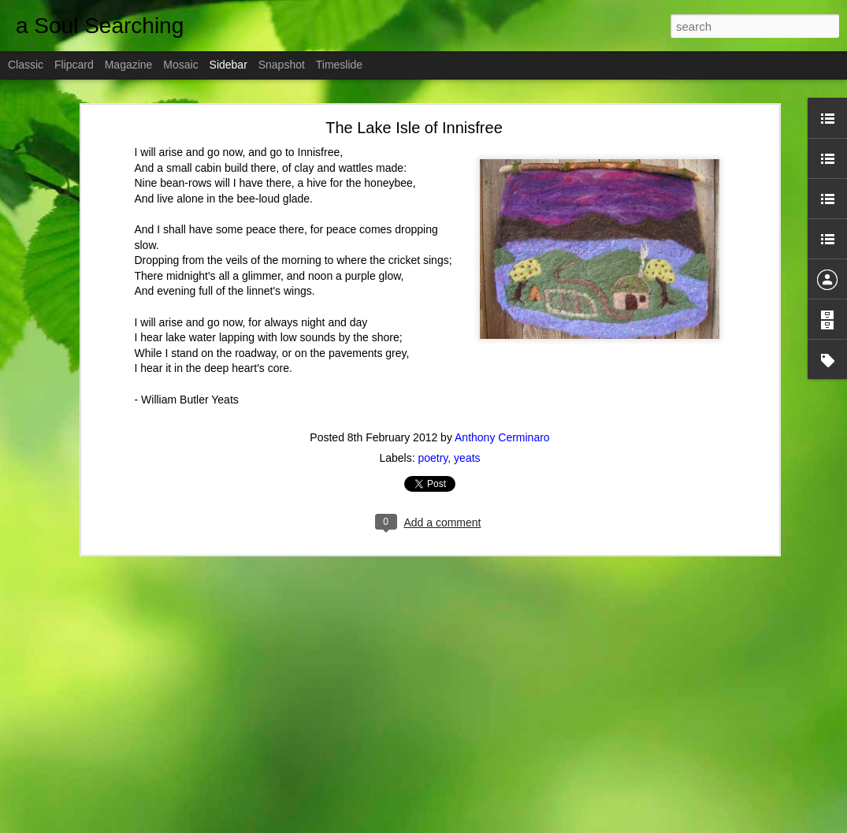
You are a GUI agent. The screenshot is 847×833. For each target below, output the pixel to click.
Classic (25, 64)
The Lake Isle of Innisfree (414, 127)
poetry (433, 458)
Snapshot (281, 64)
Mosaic (180, 64)
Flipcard (74, 64)
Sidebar (228, 64)
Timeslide (339, 64)
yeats (467, 458)
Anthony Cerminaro (502, 437)
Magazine (129, 64)
